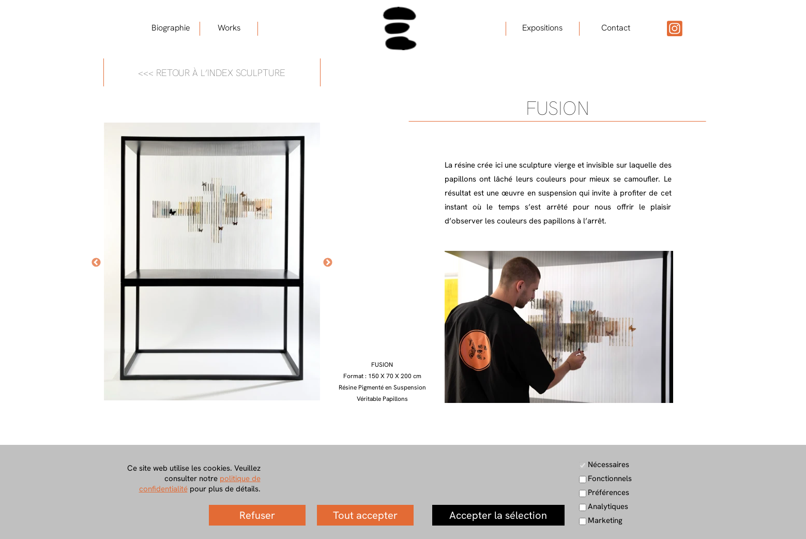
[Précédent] (96, 262)
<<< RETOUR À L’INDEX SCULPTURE (211, 73)
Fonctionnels (610, 478)
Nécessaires (608, 464)
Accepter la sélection (498, 515)
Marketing (605, 520)
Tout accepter (365, 515)
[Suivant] (328, 262)
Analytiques (608, 506)
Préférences (608, 492)
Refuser (257, 515)
